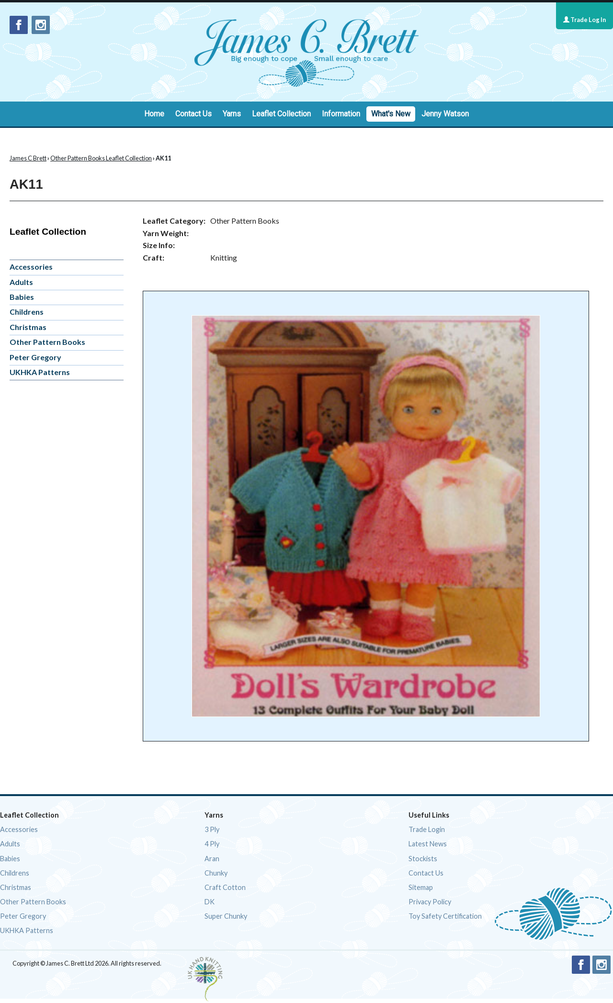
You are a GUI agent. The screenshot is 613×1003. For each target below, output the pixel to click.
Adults (21, 281)
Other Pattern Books (47, 341)
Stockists (423, 859)
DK (209, 902)
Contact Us (193, 113)
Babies (22, 296)
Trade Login (427, 829)
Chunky (215, 873)
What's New (390, 113)
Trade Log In (584, 19)
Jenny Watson (445, 113)
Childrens (27, 311)
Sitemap (421, 887)
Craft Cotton (225, 887)
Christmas (28, 326)
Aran (211, 859)
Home (154, 113)
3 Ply (211, 829)
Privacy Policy (430, 902)
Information (341, 113)
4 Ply (211, 844)
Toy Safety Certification (445, 916)
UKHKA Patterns (40, 371)
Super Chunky (225, 916)
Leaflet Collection (281, 113)
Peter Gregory (35, 357)
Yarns (232, 113)
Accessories (31, 266)
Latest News (428, 844)
